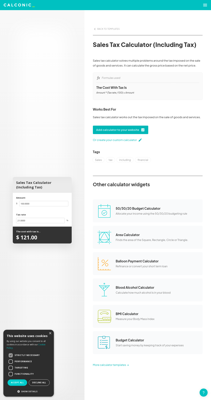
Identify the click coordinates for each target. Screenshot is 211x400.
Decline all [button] (39, 382)
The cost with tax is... (28, 231)
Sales (98, 160)
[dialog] (28, 363)
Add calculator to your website (120, 129)
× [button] (50, 333)
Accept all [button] (17, 382)
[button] (28, 391)
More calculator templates (109, 365)
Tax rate (21, 214)
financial (143, 160)
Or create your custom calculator (117, 140)
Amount (20, 197)
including (125, 160)
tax (110, 160)
